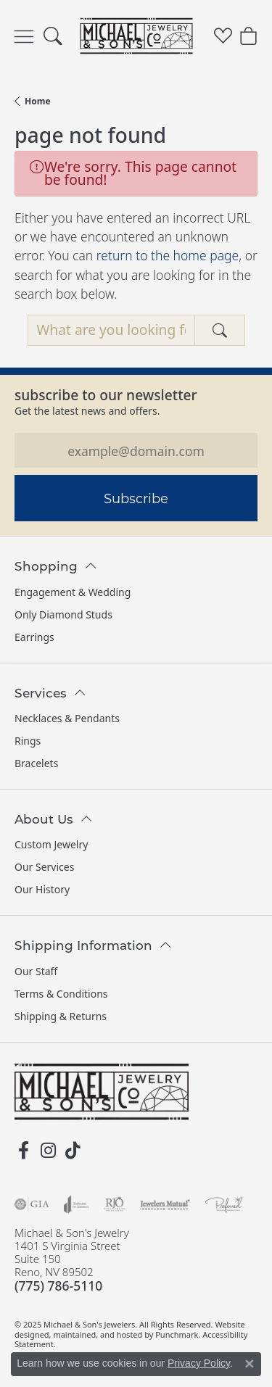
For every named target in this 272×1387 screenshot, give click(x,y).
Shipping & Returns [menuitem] (61, 1016)
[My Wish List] (223, 36)
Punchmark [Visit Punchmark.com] (176, 1333)
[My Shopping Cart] (248, 36)
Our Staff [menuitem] (36, 971)
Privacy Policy (199, 1363)
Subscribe (136, 498)
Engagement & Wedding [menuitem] (73, 592)
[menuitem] (32, 1204)
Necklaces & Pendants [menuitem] (67, 718)
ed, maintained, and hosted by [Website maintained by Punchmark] (98, 1333)
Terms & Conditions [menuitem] (61, 994)
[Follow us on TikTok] (72, 1150)
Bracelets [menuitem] (36, 763)
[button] (136, 558)
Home (38, 101)
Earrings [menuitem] (34, 637)
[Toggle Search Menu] (53, 36)
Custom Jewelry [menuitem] (51, 844)
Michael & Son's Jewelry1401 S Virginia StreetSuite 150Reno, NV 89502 (72, 1259)
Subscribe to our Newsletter (106, 394)
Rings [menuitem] (28, 741)
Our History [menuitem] (42, 889)
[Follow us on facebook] (23, 1150)
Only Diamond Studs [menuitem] (63, 614)
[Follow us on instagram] (48, 1150)
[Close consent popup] (249, 1363)
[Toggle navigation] (24, 36)
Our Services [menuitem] (44, 867)
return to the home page (167, 255)
